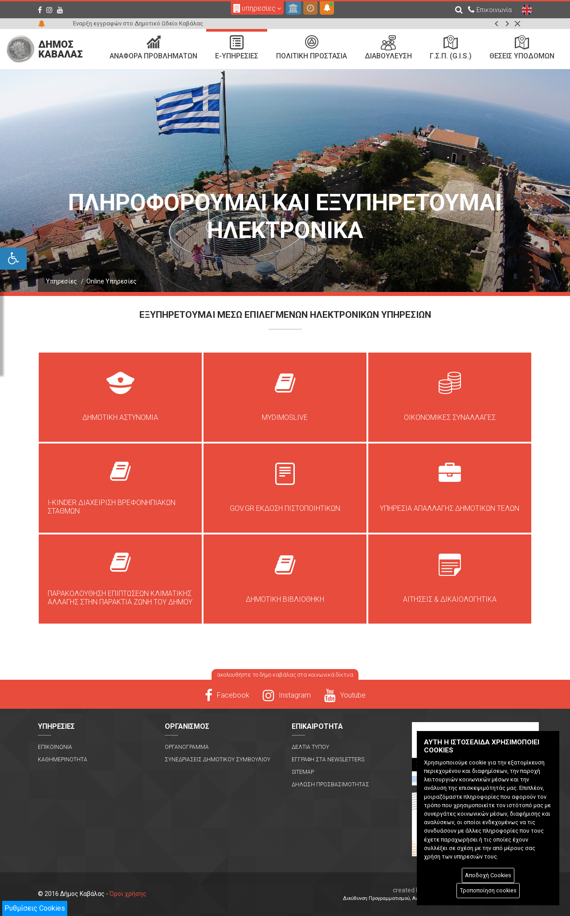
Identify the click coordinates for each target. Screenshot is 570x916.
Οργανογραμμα (187, 747)
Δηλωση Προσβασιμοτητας (330, 784)
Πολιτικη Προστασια (311, 47)
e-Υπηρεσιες (236, 47)
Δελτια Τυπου (310, 747)
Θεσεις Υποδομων (521, 47)
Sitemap (303, 772)
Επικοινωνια (55, 747)
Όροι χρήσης (128, 893)
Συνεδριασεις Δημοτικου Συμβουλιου (217, 759)
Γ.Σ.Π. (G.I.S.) (451, 47)
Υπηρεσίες (61, 281)
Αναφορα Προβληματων (153, 47)
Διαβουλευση (388, 47)
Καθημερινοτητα (62, 759)
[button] (496, 23)
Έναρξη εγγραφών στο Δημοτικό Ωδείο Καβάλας (138, 23)
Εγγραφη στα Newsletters (328, 759)
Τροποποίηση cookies (488, 890)
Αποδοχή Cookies (488, 875)
